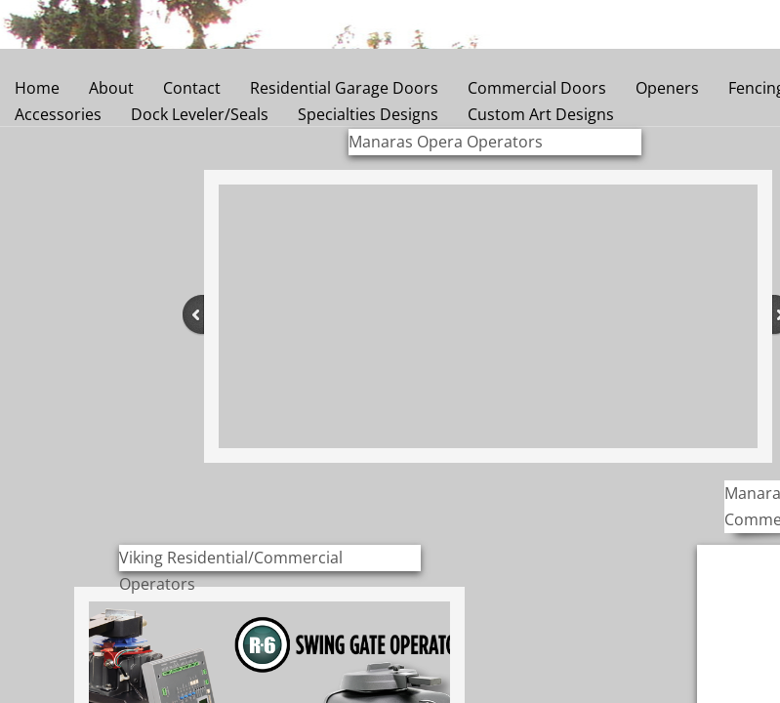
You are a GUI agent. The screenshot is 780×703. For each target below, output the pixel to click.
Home (37, 88)
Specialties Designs (368, 114)
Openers (667, 88)
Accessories (58, 114)
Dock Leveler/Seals (199, 114)
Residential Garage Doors (344, 88)
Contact (192, 88)
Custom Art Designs (541, 114)
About (111, 88)
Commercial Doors (537, 88)
